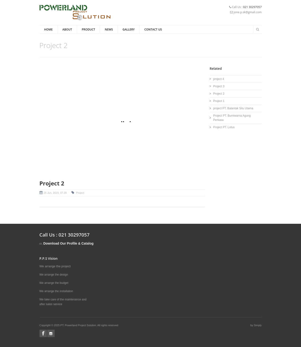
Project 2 (218, 93)
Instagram (51, 333)
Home (48, 29)
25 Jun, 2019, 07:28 (55, 192)
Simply (258, 325)
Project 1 (218, 101)
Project (79, 192)
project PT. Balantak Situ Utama (233, 108)
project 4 (218, 79)
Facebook (43, 333)
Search (258, 29)
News (109, 29)
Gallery (128, 29)
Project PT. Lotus (224, 127)
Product (88, 29)
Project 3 (218, 86)
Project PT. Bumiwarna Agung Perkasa (232, 118)
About (67, 29)
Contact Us (153, 29)
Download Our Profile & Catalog (68, 243)
